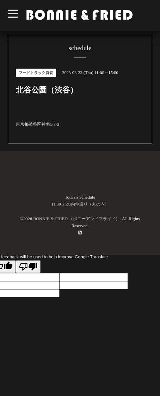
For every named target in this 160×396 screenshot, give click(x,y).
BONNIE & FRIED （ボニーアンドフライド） (76, 218)
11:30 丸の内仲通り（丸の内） (80, 204)
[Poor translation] (28, 266)
